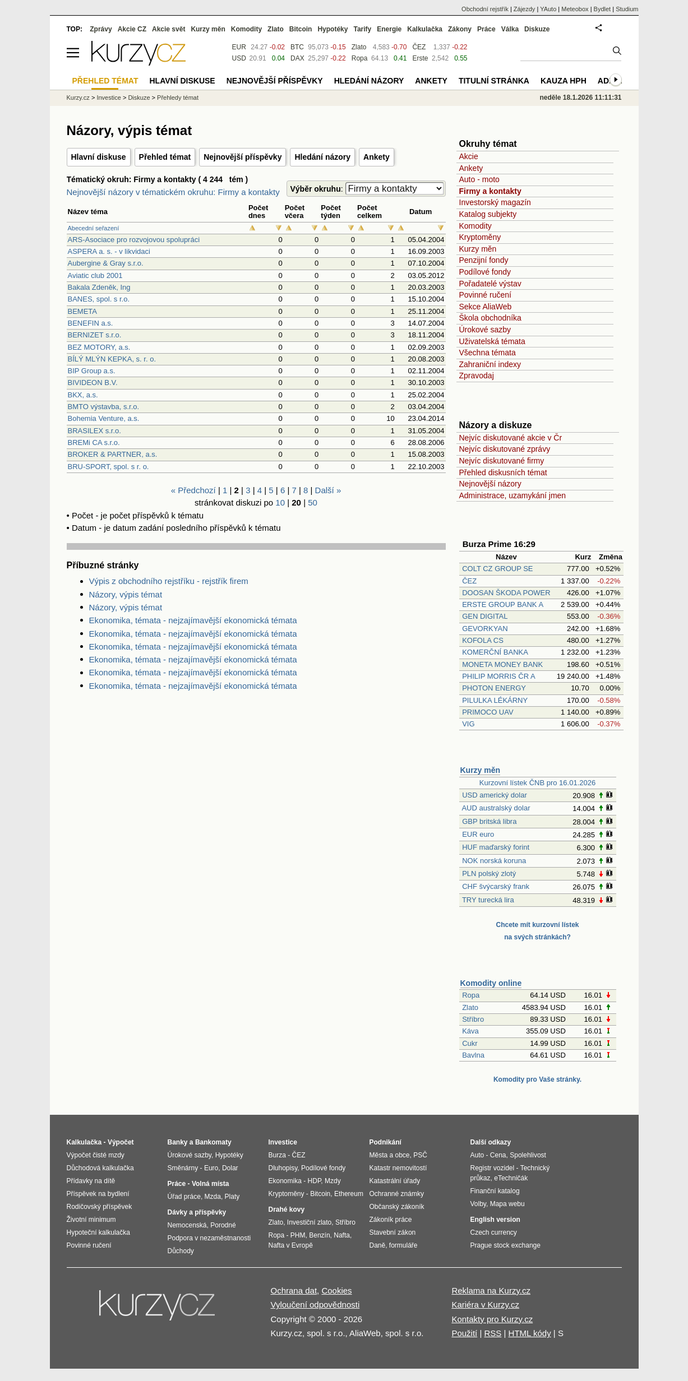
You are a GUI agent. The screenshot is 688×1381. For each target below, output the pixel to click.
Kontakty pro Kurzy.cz (492, 1319)
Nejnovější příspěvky (242, 156)
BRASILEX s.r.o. (94, 431)
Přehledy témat (177, 97)
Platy (232, 1197)
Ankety (376, 156)
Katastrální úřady (395, 1181)
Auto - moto (479, 179)
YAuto (548, 9)
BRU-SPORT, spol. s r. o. (108, 466)
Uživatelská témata (492, 341)
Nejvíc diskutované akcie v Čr (510, 437)
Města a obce (390, 1155)
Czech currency (493, 1232)
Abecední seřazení (93, 228)
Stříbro (473, 1019)
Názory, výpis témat (126, 594)
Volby (478, 1204)
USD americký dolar (494, 795)
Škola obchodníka (490, 317)
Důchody (181, 1251)
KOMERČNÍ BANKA (495, 652)
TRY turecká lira (488, 900)
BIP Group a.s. (92, 371)
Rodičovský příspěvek (99, 1207)
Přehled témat (165, 156)
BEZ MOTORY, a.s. (99, 347)
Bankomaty (213, 1142)
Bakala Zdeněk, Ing (99, 287)
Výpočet (121, 1142)
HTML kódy (530, 1333)
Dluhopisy (283, 1168)
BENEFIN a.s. (90, 323)
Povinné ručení (485, 294)
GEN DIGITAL (484, 616)
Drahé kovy (287, 1209)
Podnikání (385, 1142)
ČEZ (469, 581)
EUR (239, 47)
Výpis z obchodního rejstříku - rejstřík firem (168, 581)
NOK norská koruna (494, 860)
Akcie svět (168, 29)
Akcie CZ (132, 29)
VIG (468, 724)
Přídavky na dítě (91, 1181)
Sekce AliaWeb (485, 306)
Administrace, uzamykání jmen (512, 495)
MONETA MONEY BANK (502, 664)
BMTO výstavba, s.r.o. (104, 406)
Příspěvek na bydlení (98, 1194)
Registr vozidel (492, 1168)
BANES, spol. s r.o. (99, 299)
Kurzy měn (478, 248)
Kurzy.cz (78, 97)
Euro (211, 1168)
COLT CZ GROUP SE (497, 568)
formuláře (403, 1245)
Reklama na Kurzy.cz (490, 1290)
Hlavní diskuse (98, 156)
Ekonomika (285, 1181)
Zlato (470, 1007)
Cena (498, 1155)
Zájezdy (524, 9)
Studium (627, 9)
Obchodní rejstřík (485, 9)
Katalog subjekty (488, 214)
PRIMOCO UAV (488, 712)
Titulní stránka (494, 80)
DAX (297, 58)
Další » (328, 490)
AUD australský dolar (495, 808)
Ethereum (348, 1194)
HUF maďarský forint (495, 847)
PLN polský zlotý (489, 873)
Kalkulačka (424, 29)
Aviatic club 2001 (95, 275)
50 (312, 502)
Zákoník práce (391, 1220)
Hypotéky (332, 29)
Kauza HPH (564, 80)
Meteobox (574, 9)
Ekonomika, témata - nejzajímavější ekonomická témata (193, 620)
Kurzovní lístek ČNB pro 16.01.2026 (537, 782)
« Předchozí (193, 490)
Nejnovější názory (490, 483)
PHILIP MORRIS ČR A (498, 676)
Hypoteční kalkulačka (98, 1232)
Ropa (470, 995)
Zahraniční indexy (490, 364)
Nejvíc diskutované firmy (501, 460)
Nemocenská (187, 1225)
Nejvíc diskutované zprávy (505, 448)
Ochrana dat (294, 1290)
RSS (492, 1333)
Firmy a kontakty (490, 191)
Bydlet (602, 9)
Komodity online (491, 983)
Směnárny (183, 1168)
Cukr (469, 1043)
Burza (277, 1155)
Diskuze (537, 29)
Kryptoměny (480, 237)
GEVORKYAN (484, 628)
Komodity (475, 225)
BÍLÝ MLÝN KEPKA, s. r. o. (112, 359)
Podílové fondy (485, 271)
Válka (510, 29)
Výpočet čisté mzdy (95, 1155)
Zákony (460, 29)
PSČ (420, 1155)
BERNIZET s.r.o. (95, 335)
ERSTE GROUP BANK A (502, 604)
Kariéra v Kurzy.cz (485, 1304)
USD (239, 58)
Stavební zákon (393, 1232)
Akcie (468, 156)
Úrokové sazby (485, 329)
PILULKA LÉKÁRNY (495, 700)
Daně (378, 1245)
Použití (464, 1333)
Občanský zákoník (397, 1207)
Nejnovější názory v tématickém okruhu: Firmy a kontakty (173, 192)
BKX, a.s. (83, 395)
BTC (297, 47)
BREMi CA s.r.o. (94, 442)
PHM (298, 1235)
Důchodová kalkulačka (100, 1168)
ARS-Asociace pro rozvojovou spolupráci (134, 239)
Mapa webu (507, 1204)
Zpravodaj (476, 375)
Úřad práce (184, 1197)
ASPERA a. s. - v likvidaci (109, 251)
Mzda (213, 1197)
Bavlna (473, 1055)
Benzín (319, 1235)
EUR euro (478, 834)
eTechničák (511, 1178)
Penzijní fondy (484, 260)
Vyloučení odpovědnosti (315, 1304)
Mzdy (333, 1181)
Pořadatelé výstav (490, 283)
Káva (470, 1031)
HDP (314, 1181)
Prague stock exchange (505, 1245)
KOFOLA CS (483, 640)
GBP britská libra (489, 821)
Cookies (336, 1290)
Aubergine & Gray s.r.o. (106, 263)
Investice (108, 97)
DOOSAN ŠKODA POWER (506, 592)
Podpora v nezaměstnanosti (209, 1238)
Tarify (362, 29)
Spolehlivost (528, 1155)
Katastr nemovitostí (398, 1168)
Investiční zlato (309, 1222)
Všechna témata (487, 352)
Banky (178, 1142)
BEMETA (83, 311)
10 (280, 502)
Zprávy (101, 29)
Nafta (342, 1235)
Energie (389, 29)
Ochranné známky (397, 1194)
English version (495, 1220)
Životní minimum (91, 1220)
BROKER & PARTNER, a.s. (113, 454)
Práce (486, 29)
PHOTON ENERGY (494, 688)
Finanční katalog (495, 1191)
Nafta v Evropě (291, 1245)
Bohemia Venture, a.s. (104, 418)
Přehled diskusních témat (503, 472)
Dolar (230, 1168)
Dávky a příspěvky (197, 1212)
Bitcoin (300, 29)
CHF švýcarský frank (495, 886)
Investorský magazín (495, 202)
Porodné (223, 1225)
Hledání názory (322, 156)
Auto (477, 1155)
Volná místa (210, 1184)
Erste (420, 58)
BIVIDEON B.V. (93, 382)
